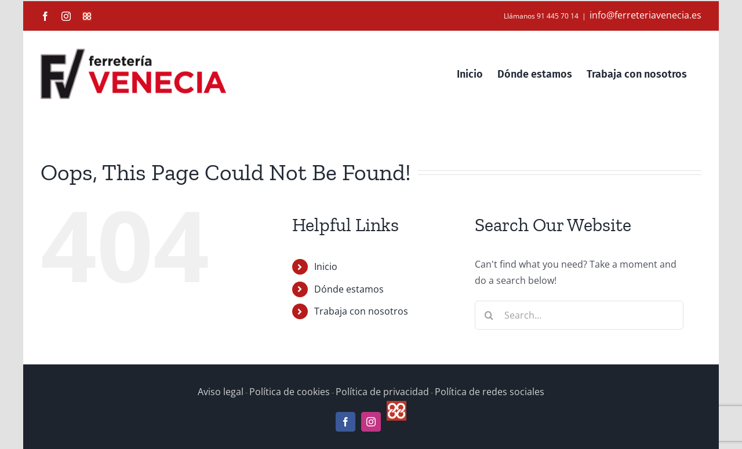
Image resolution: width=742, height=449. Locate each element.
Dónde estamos (349, 289)
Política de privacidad (382, 391)
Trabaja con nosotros (361, 311)
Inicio (325, 266)
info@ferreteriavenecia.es (645, 15)
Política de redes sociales (489, 391)
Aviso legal (220, 391)
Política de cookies (289, 391)
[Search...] (579, 315)
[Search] (489, 315)
